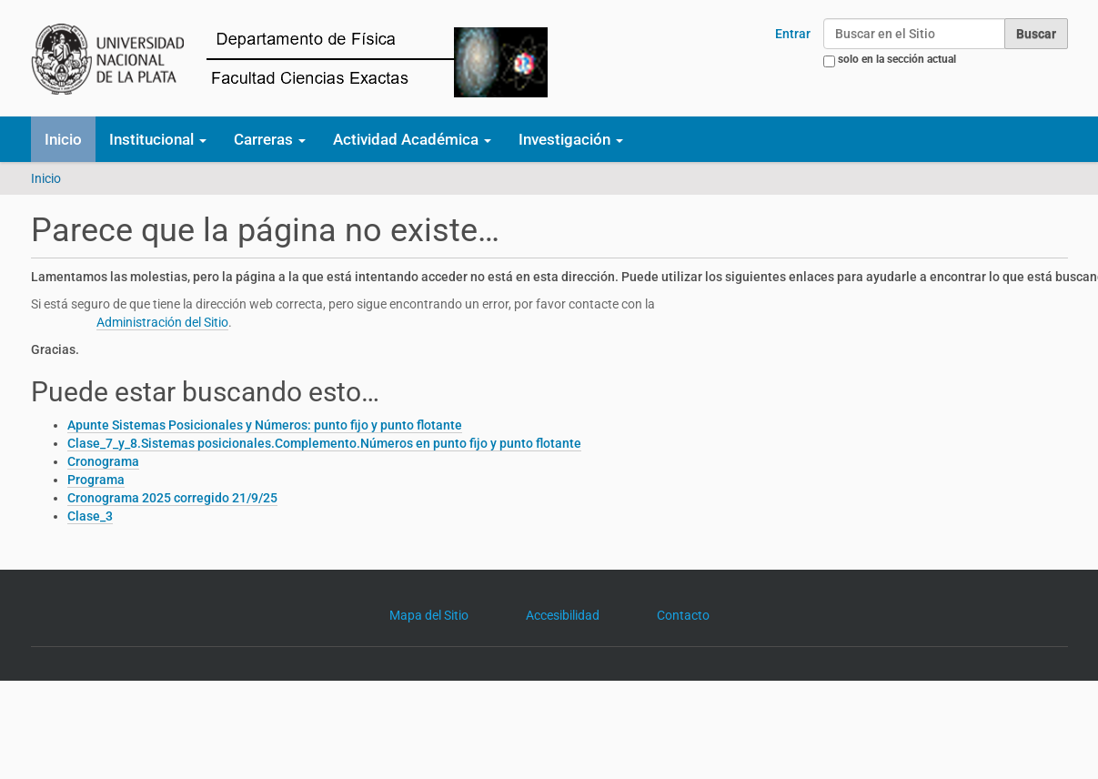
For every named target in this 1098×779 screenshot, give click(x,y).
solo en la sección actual (897, 59)
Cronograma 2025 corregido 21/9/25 (172, 498)
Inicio (63, 139)
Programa (96, 479)
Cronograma (103, 461)
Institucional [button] (158, 139)
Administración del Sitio (162, 322)
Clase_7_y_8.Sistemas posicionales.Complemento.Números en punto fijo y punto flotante (324, 443)
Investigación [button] (571, 139)
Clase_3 (90, 516)
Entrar (793, 33)
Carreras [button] (270, 139)
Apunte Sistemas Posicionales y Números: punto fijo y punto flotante (264, 425)
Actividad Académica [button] (412, 139)
